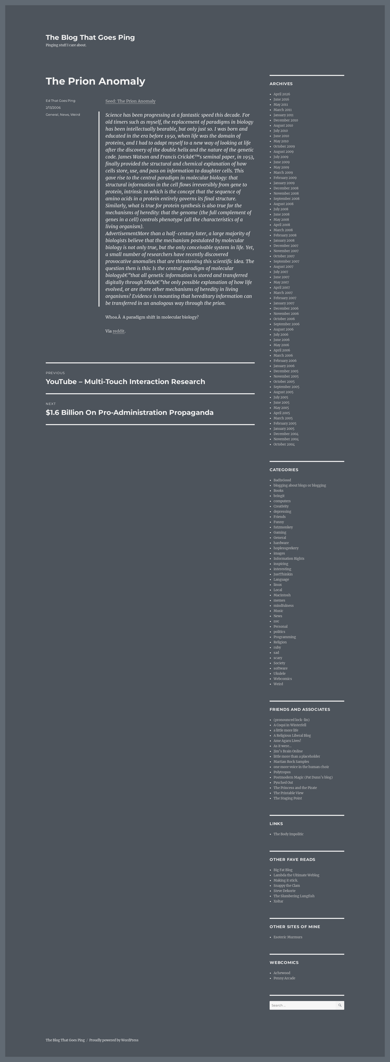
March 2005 (283, 418)
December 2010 (286, 120)
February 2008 (285, 235)
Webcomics (283, 679)
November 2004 (286, 439)
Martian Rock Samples (291, 762)
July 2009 (281, 157)
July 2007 (281, 272)
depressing (282, 511)
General (52, 114)
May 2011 (281, 105)
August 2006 (284, 329)
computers (282, 501)
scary (278, 658)
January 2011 (283, 115)
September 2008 (286, 199)
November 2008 (286, 193)
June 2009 (282, 162)
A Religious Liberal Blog (292, 735)
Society (279, 663)
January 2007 (284, 303)
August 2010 (283, 125)
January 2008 (284, 240)
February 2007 (285, 298)
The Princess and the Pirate (295, 788)
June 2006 (282, 340)
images (279, 553)
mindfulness (284, 606)
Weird (75, 114)
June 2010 (281, 136)
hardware (281, 543)
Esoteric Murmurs (288, 937)
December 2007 (286, 246)
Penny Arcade (284, 978)
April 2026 (282, 94)
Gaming (280, 532)
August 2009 (284, 152)
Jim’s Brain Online (288, 751)
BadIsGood (282, 480)
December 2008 (286, 188)
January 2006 (284, 366)
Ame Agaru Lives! (287, 741)
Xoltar (278, 901)
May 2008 (281, 220)
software (281, 668)
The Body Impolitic (289, 834)
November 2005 (286, 376)
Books (279, 491)
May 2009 (281, 167)
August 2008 (283, 204)
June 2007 (282, 277)
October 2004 (284, 444)
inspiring (281, 564)
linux (278, 585)
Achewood (282, 973)
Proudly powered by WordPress (114, 1040)
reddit (119, 331)
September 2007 (286, 261)
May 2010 (281, 141)
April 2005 (282, 413)
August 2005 (283, 392)
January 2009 (284, 183)
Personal (281, 626)
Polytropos (282, 772)
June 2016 (281, 99)
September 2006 (287, 324)
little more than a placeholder (297, 756)
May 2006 (281, 345)
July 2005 (281, 397)
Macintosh (282, 595)
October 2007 (284, 256)
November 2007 (286, 251)
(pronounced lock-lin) (292, 720)
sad (276, 653)
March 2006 (283, 355)
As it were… (283, 746)
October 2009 (284, 146)
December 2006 (286, 308)
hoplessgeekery (286, 548)
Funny (279, 522)
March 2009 (283, 172)
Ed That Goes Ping (60, 101)
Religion (280, 642)
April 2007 (282, 287)
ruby (277, 647)
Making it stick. (286, 880)
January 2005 (284, 429)
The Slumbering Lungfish (294, 896)
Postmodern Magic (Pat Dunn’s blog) (303, 777)
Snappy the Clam (287, 886)
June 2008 (282, 214)
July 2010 (281, 131)
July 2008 (281, 209)
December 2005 (286, 371)
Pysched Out (283, 783)
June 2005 (282, 402)
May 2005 (281, 408)
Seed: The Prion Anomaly (130, 101)
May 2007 (281, 282)
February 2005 (285, 423)
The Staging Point (288, 798)
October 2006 (284, 319)
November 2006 (286, 314)
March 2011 (283, 110)
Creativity (281, 506)
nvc (276, 621)
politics (279, 632)
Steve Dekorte (284, 891)
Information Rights (289, 559)
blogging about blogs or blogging (300, 485)
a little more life (286, 730)
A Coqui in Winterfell (290, 725)
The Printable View (288, 793)
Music (278, 611)
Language (281, 579)
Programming (285, 637)
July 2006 (281, 335)
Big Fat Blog (283, 870)
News (64, 114)
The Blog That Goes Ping (90, 37)
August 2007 (283, 267)
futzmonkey (283, 527)
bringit (279, 496)
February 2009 (285, 178)
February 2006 (285, 361)
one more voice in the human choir (301, 767)
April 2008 (282, 225)
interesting (282, 569)
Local (278, 590)
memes (279, 600)
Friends (280, 517)
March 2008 (283, 230)
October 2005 (284, 382)
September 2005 (286, 387)
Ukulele (280, 673)
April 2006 (282, 350)
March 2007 (283, 293)
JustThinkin (283, 574)
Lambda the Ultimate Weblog (296, 875)
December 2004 (286, 434)
